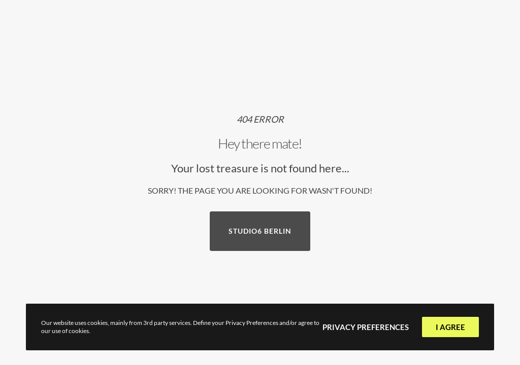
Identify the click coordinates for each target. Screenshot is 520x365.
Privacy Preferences (365, 327)
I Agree (450, 327)
